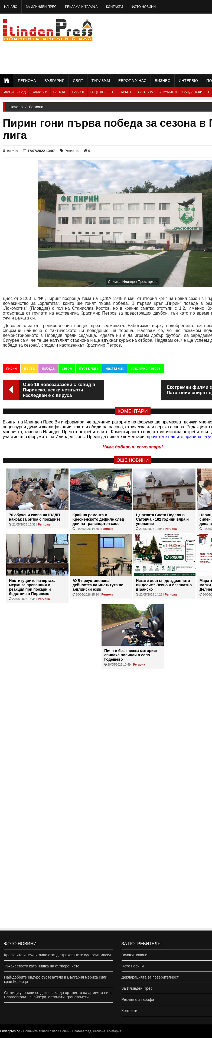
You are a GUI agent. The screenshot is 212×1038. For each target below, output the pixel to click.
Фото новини (143, 7)
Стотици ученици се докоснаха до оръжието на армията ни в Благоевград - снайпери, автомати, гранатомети (57, 994)
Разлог (78, 92)
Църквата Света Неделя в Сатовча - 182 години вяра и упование (162, 519)
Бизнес (162, 80)
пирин (11, 368)
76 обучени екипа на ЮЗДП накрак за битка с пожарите (34, 517)
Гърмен (125, 92)
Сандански (192, 92)
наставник (115, 368)
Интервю (188, 80)
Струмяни (168, 92)
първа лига (89, 368)
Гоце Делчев (101, 92)
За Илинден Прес (41, 7)
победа (48, 368)
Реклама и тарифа (81, 7)
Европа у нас (132, 80)
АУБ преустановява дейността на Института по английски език (98, 584)
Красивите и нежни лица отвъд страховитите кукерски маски (57, 955)
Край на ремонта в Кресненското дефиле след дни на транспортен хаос (98, 519)
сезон (67, 368)
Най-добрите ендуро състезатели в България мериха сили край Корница (55, 979)
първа (29, 368)
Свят (78, 80)
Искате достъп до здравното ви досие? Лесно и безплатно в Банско (164, 584)
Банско (60, 92)
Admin (10, 151)
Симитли (39, 92)
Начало (10, 7)
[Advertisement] (185, 43)
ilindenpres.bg (10, 1031)
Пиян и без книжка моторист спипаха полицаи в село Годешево (131, 655)
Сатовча (145, 92)
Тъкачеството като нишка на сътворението (41, 966)
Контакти (114, 7)
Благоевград (14, 92)
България (54, 80)
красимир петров (146, 368)
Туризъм (101, 80)
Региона (27, 80)
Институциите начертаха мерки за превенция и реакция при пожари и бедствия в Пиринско (32, 587)
